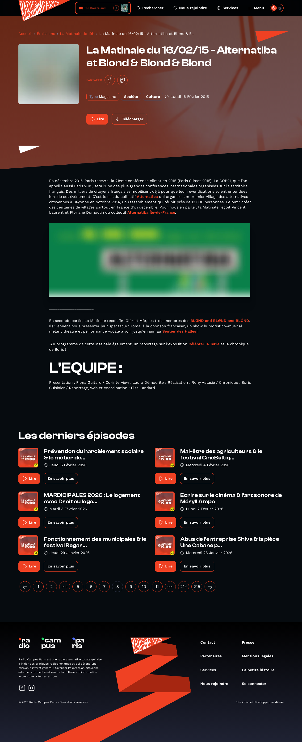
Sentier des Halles (179, 331)
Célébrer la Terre (204, 344)
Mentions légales (260, 656)
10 (144, 586)
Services (227, 8)
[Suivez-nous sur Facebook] (22, 688)
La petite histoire (260, 670)
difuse (279, 702)
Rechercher (150, 8)
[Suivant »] (210, 586)
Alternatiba (148, 196)
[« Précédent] (25, 586)
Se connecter (256, 683)
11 (157, 586)
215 (196, 586)
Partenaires (213, 656)
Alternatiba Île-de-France (151, 212)
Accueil (25, 33)
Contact (210, 642)
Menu (256, 8)
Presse (250, 642)
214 (183, 586)
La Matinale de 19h (77, 33)
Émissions (46, 33)
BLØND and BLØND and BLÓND (219, 320)
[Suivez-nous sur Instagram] (31, 688)
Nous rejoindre (190, 8)
